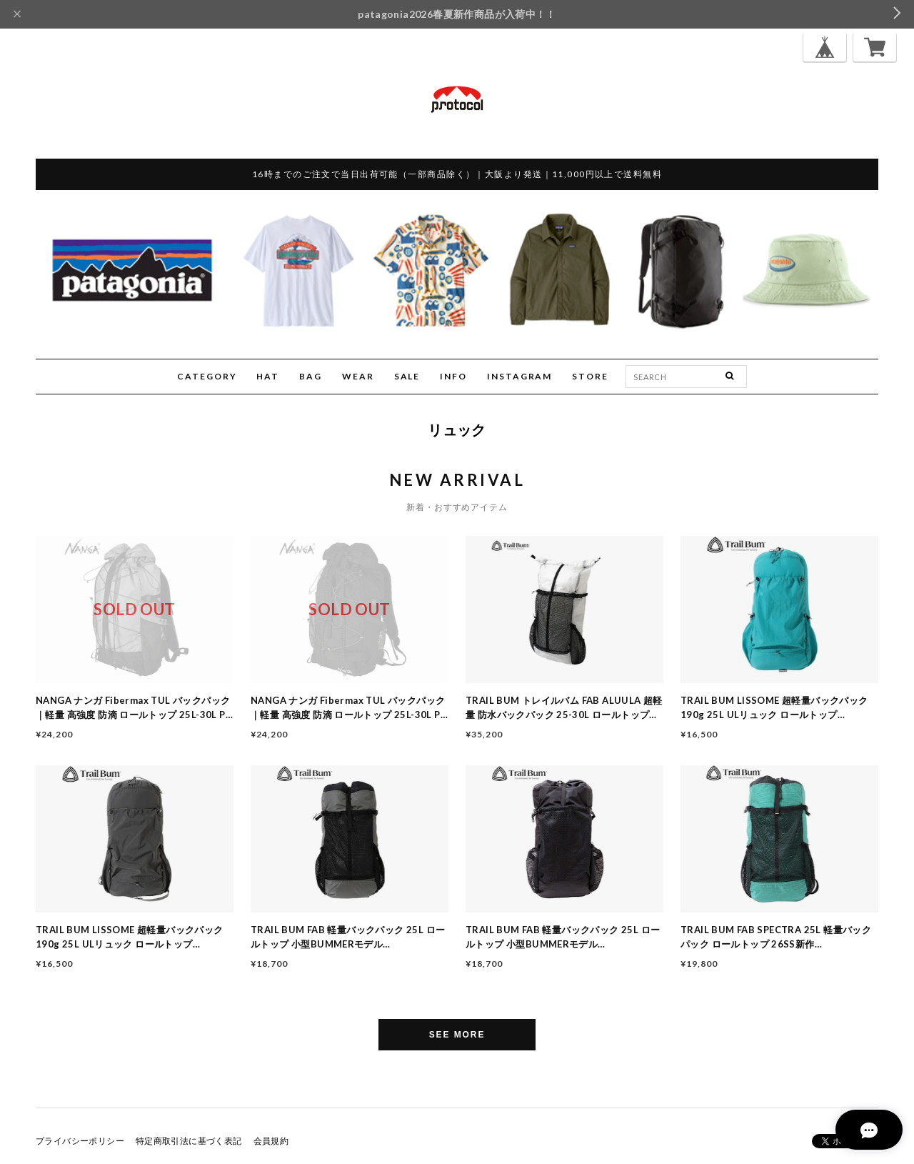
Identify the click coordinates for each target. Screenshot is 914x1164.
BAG (310, 376)
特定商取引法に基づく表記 (189, 1140)
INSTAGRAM (519, 376)
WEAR (358, 376)
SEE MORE (457, 1035)
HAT (267, 376)
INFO (453, 376)
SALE (407, 376)
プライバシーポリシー (80, 1140)
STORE (590, 376)
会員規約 (271, 1140)
